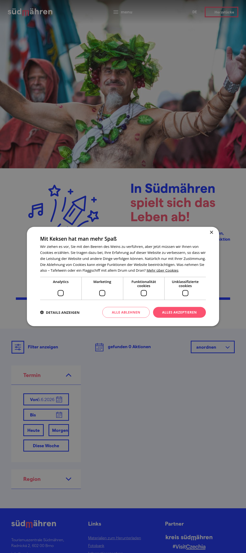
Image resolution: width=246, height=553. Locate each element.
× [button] (211, 232)
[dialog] (123, 276)
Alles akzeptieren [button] (179, 312)
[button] (60, 312)
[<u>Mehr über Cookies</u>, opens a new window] (162, 270)
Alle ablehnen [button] (126, 312)
